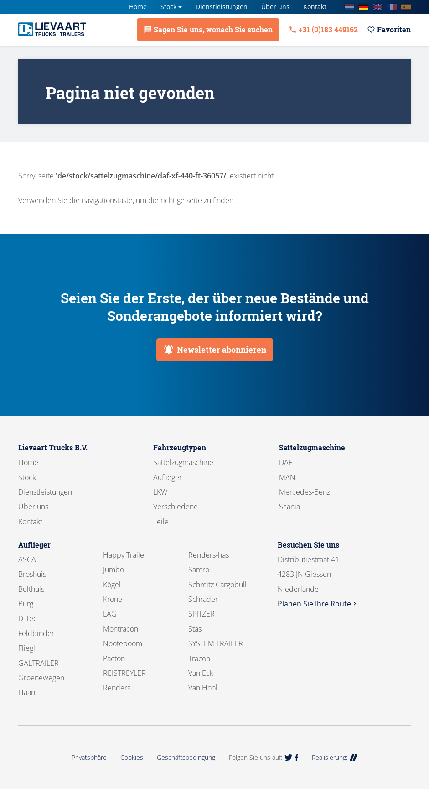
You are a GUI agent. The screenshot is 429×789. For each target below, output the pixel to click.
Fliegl (26, 648)
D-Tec (27, 618)
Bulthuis (31, 589)
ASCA (27, 559)
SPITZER (201, 614)
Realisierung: (334, 757)
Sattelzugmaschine (183, 462)
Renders (116, 688)
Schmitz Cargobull (217, 585)
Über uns (275, 6)
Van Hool (202, 688)
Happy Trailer (125, 555)
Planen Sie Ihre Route (318, 604)
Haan (26, 692)
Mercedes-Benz (304, 492)
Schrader (203, 599)
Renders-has (208, 555)
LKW (160, 492)
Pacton (114, 658)
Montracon (120, 629)
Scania (289, 507)
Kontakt (314, 6)
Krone (112, 599)
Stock (168, 6)
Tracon (199, 658)
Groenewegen (41, 678)
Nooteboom (122, 643)
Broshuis (32, 574)
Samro (198, 569)
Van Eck (200, 673)
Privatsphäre (89, 757)
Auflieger (167, 477)
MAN (287, 477)
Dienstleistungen (222, 6)
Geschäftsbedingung (186, 757)
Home (138, 6)
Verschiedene (175, 507)
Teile (161, 522)
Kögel (112, 585)
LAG (110, 614)
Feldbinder (36, 633)
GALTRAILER (38, 663)
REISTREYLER (124, 673)
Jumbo (113, 569)
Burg (25, 604)
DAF (285, 462)
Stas (195, 629)
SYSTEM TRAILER (215, 643)
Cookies (131, 757)
